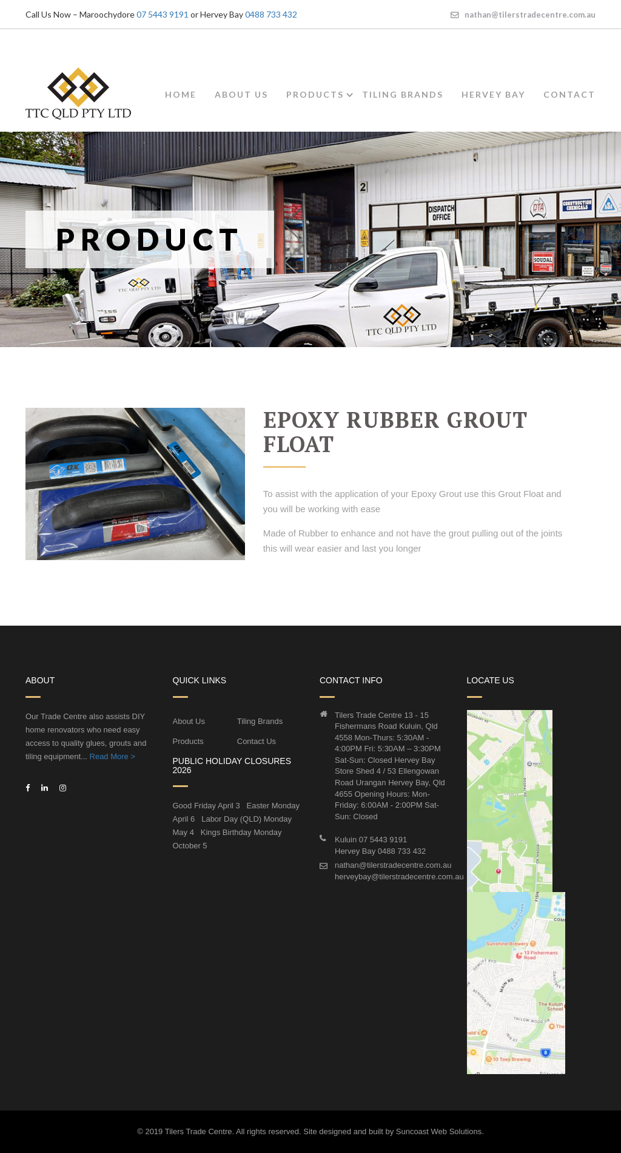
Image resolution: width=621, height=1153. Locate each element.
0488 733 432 (271, 14)
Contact (569, 94)
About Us (241, 94)
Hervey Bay (493, 94)
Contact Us (256, 741)
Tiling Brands (402, 94)
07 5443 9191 (162, 14)
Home (180, 94)
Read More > (113, 756)
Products (315, 94)
